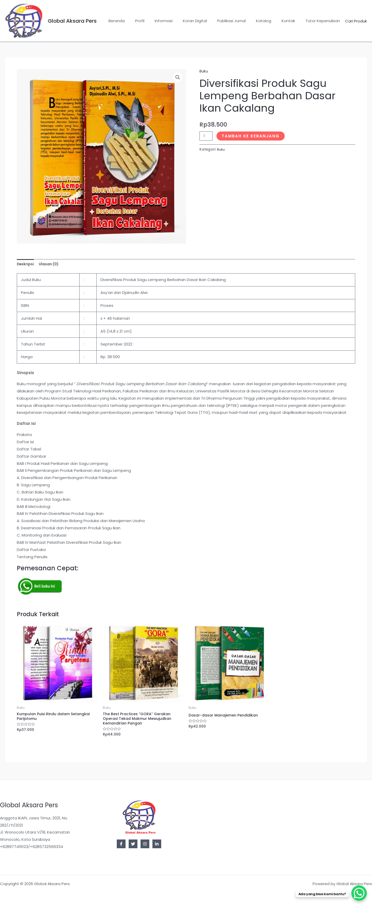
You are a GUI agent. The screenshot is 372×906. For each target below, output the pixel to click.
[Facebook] (121, 843)
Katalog (270, 20)
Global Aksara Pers (72, 20)
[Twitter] (133, 843)
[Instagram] (145, 843)
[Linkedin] (156, 843)
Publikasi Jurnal (240, 20)
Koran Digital (207, 20)
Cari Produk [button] (356, 21)
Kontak (292, 20)
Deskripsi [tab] (26, 264)
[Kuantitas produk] (206, 135)
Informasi (178, 20)
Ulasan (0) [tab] (52, 264)
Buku (203, 71)
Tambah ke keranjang (252, 135)
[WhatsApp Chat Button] (359, 893)
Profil (156, 20)
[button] (177, 77)
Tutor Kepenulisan (324, 20)
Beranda (136, 20)
